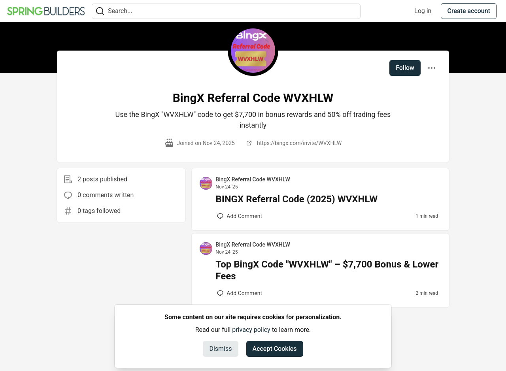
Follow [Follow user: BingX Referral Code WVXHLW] (405, 68)
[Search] (100, 11)
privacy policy (251, 329)
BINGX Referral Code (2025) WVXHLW (296, 199)
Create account (468, 11)
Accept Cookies (275, 348)
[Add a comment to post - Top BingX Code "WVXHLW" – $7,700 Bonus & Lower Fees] (239, 293)
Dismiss (220, 348)
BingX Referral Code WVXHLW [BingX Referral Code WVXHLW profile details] (252, 179)
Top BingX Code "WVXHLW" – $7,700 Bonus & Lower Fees (326, 270)
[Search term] (226, 11)
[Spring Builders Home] (45, 11)
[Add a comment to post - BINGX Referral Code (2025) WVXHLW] (239, 216)
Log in (422, 11)
